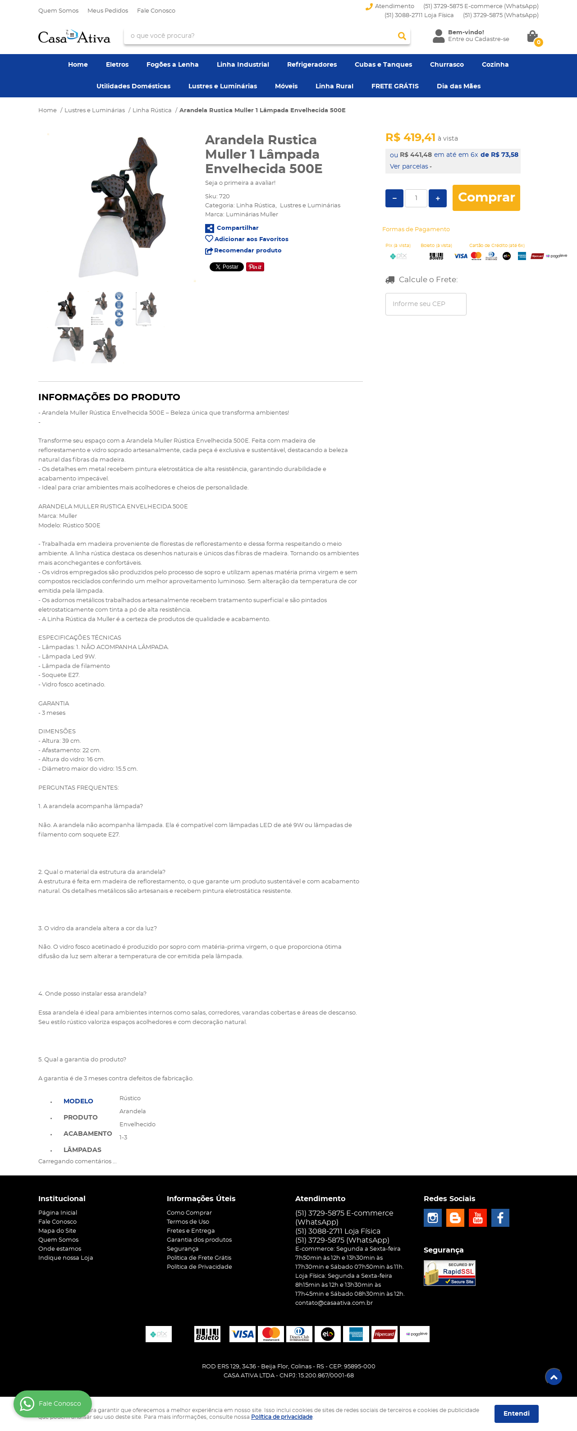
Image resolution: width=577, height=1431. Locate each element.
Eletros (117, 65)
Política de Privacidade (199, 1267)
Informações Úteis (201, 1198)
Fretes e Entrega (191, 1231)
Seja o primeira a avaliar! (240, 183)
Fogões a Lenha (173, 65)
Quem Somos (58, 11)
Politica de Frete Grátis (199, 1258)
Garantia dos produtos (199, 1240)
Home (78, 65)
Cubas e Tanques (383, 65)
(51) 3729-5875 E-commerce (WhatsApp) (481, 6)
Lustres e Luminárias (222, 86)
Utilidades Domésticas (133, 86)
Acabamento (88, 1134)
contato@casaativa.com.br (334, 1303)
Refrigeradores (312, 65)
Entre (456, 39)
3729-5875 (501, 15)
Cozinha (495, 65)
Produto (81, 1118)
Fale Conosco (156, 11)
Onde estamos (59, 1249)
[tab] (87, 1101)
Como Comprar (189, 1213)
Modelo (78, 1101)
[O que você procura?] (402, 36)
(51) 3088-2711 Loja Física (419, 15)
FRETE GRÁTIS (395, 86)
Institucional (62, 1198)
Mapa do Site (57, 1231)
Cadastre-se (492, 39)
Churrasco (447, 65)
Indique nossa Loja (65, 1258)
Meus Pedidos (107, 11)
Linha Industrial (243, 65)
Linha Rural (334, 86)
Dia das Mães (459, 86)
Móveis (286, 86)
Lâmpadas (82, 1150)
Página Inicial (57, 1213)
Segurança (183, 1249)
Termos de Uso (188, 1222)
